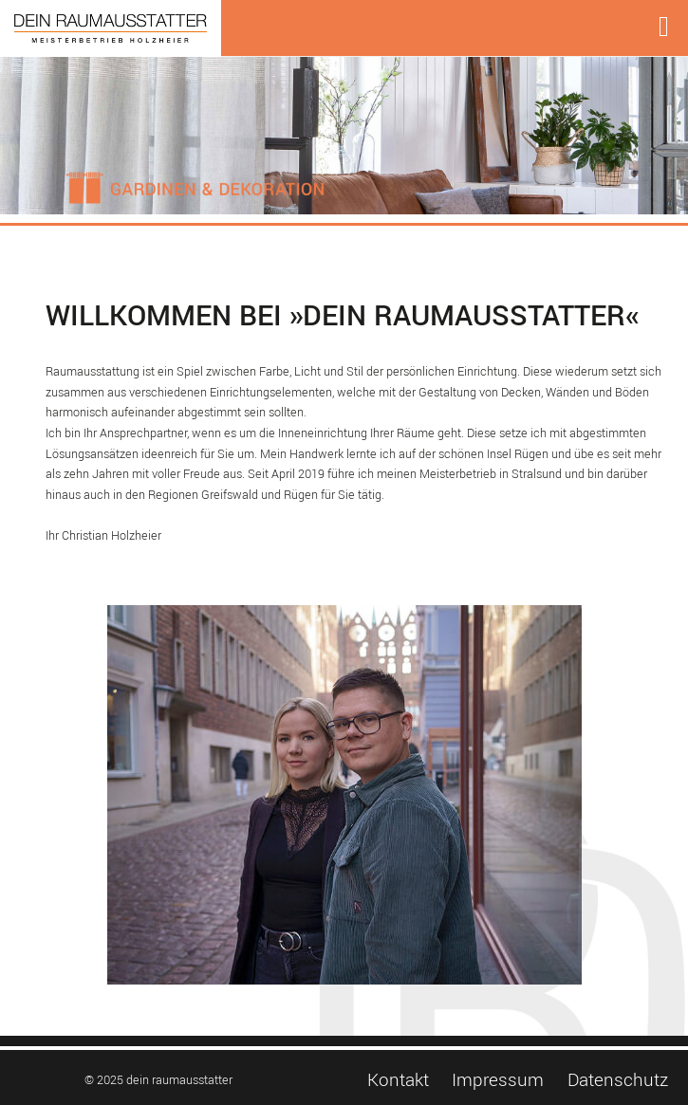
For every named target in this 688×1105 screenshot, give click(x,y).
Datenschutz (617, 1080)
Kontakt (398, 1080)
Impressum (498, 1080)
